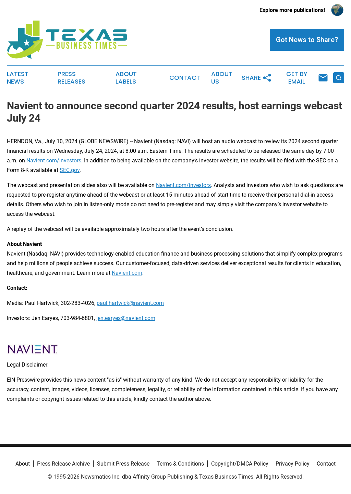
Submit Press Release (123, 463)
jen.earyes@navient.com (125, 318)
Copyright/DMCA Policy (239, 463)
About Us (221, 77)
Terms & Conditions (180, 463)
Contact (184, 78)
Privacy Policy (293, 463)
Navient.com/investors (53, 160)
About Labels (126, 77)
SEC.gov (70, 170)
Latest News (17, 77)
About (22, 463)
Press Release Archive (63, 463)
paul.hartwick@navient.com (130, 303)
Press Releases (71, 77)
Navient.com (127, 273)
